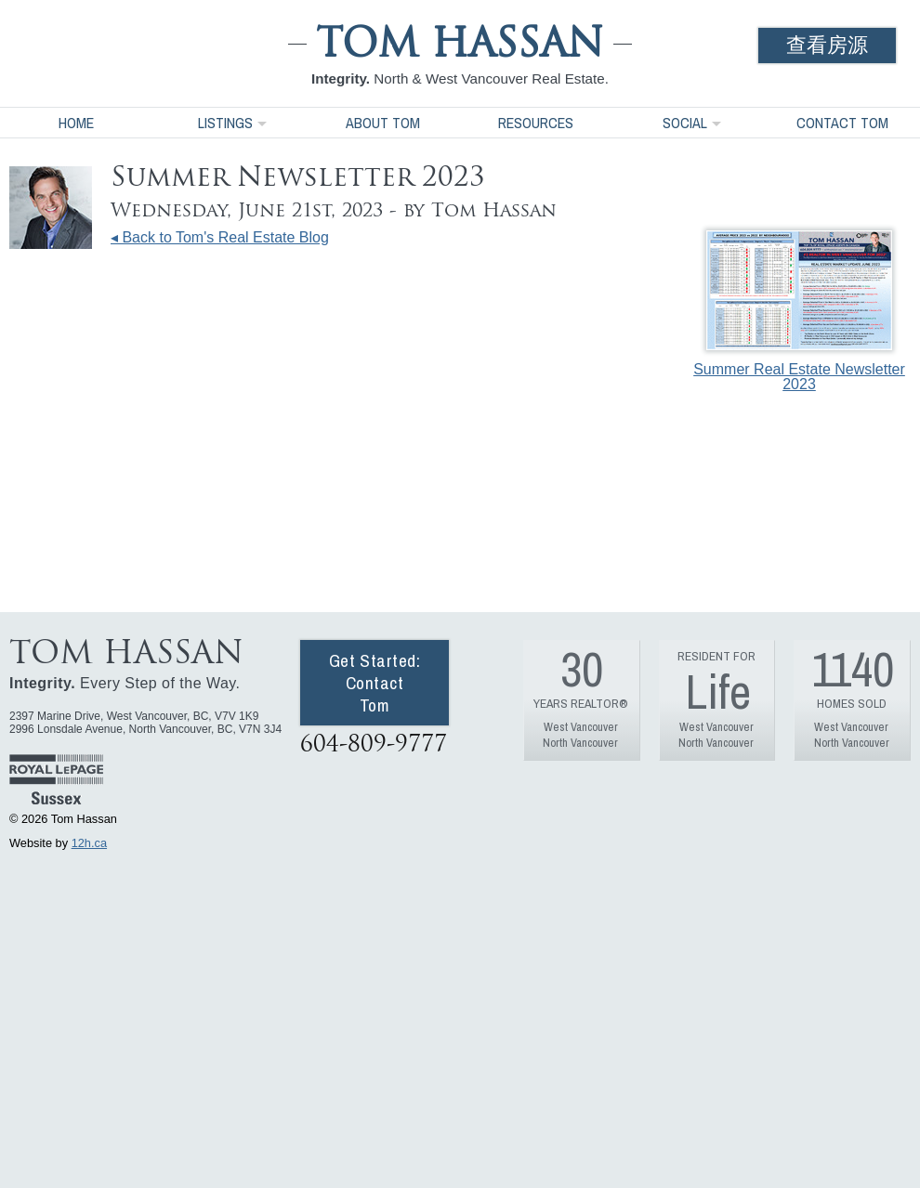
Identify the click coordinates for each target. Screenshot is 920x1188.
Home (76, 122)
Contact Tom (842, 122)
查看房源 (827, 45)
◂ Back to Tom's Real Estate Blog (220, 237)
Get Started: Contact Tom (375, 682)
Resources (535, 122)
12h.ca (89, 843)
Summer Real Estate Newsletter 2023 (799, 311)
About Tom (383, 122)
